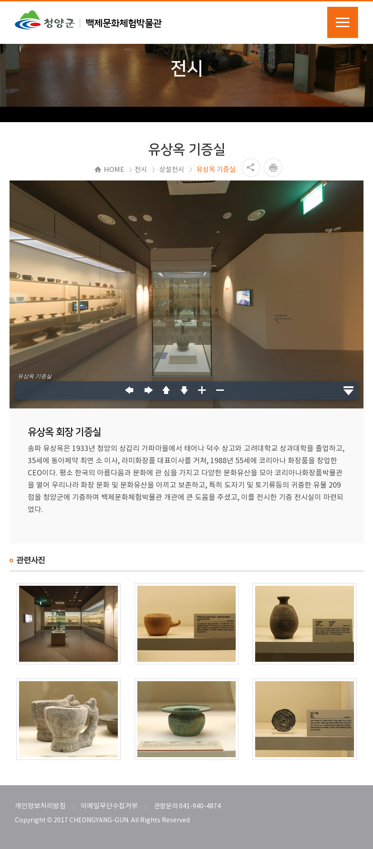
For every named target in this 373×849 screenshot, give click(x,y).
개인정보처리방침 (40, 806)
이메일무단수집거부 (109, 806)
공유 (251, 167)
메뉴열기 (342, 22)
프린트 (273, 167)
